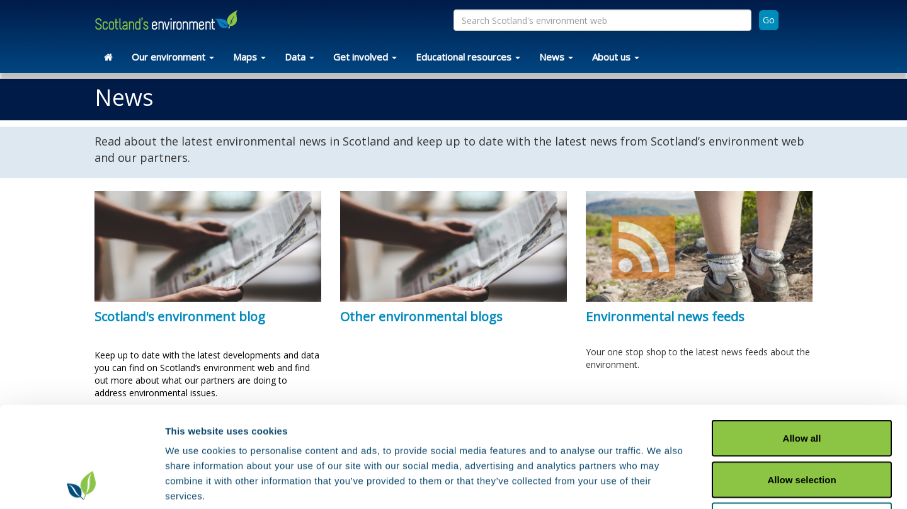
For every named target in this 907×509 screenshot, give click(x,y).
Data (299, 56)
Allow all (802, 343)
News (556, 56)
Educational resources (468, 56)
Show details (661, 484)
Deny (802, 426)
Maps (249, 56)
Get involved (365, 56)
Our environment (173, 56)
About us (615, 56)
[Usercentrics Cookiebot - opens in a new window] (81, 484)
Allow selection (801, 385)
